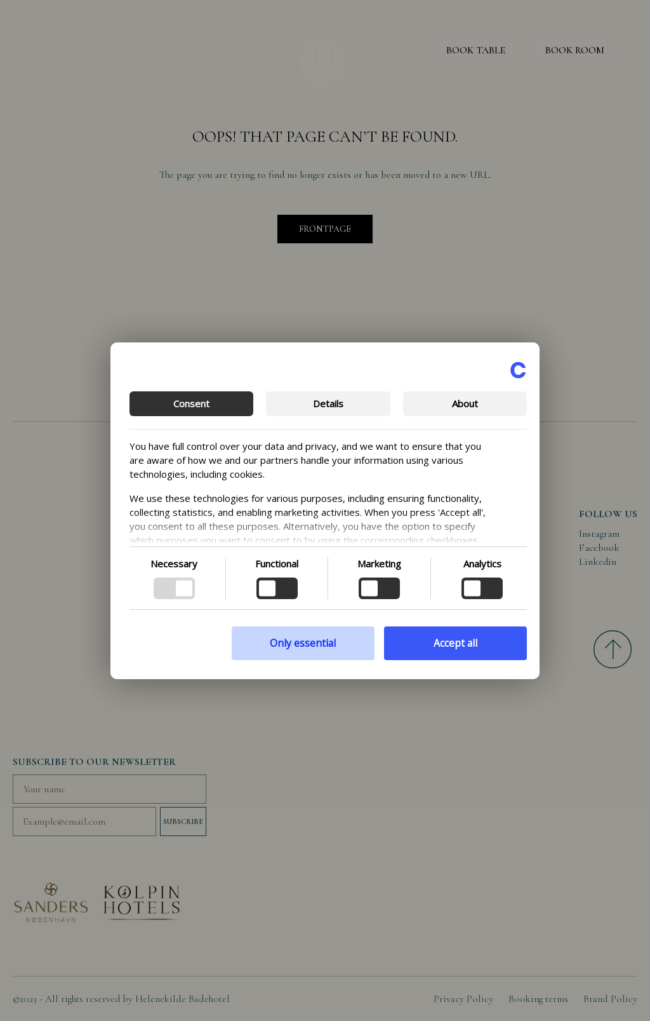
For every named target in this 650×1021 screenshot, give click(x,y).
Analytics (482, 563)
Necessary (173, 563)
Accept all (455, 643)
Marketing (379, 563)
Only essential (303, 643)
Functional (276, 563)
